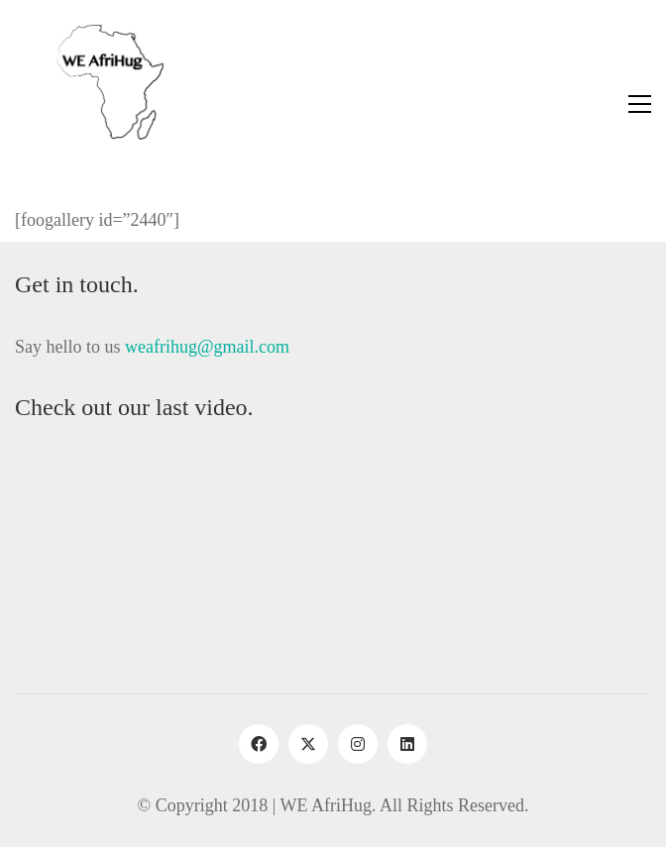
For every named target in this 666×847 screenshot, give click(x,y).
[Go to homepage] (89, 104)
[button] (639, 104)
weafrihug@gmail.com (207, 347)
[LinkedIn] (407, 744)
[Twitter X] (308, 744)
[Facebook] (258, 744)
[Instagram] (358, 744)
